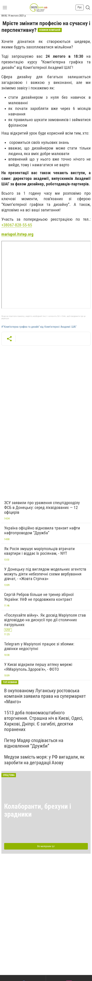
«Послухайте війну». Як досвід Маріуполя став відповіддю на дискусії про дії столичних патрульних (45, 620)
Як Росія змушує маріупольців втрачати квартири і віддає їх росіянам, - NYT (39, 551)
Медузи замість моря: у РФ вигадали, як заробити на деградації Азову (44, 759)
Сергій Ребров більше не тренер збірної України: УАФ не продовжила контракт (38, 597)
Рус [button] (79, 7)
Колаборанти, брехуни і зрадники (37, 810)
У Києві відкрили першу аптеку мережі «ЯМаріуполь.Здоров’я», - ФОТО (38, 667)
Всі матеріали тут (46, 846)
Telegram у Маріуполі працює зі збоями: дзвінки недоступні (39, 646)
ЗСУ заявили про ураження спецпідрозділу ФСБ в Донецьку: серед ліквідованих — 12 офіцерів (42, 507)
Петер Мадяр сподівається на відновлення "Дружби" (33, 743)
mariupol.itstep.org (17, 234)
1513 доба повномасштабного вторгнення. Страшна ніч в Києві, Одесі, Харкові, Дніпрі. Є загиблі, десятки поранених (43, 721)
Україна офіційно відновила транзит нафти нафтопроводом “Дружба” (42, 530)
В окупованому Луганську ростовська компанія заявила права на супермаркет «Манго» (45, 696)
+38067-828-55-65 (16, 225)
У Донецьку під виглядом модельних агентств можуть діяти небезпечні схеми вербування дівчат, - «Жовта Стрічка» (45, 574)
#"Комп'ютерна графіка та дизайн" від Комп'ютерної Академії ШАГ (39, 326)
